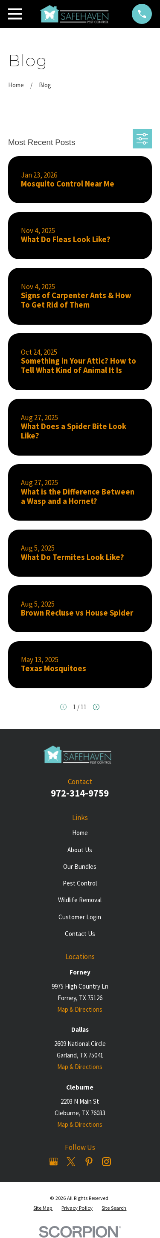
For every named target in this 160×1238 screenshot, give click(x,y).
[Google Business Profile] (53, 1161)
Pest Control (80, 883)
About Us (79, 850)
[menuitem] (42, 1208)
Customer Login (79, 917)
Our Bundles (79, 866)
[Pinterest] (88, 1161)
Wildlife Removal (80, 900)
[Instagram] (106, 1161)
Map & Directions (79, 1009)
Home (80, 833)
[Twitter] (71, 1161)
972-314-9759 (80, 793)
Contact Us (80, 934)
